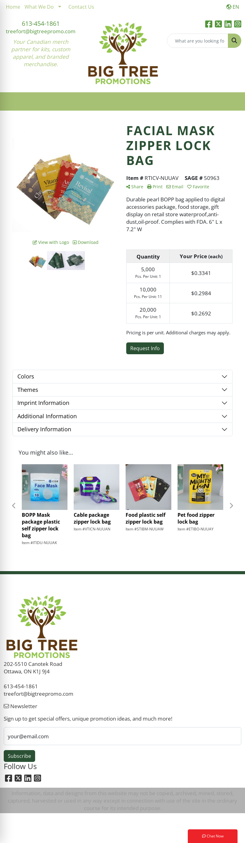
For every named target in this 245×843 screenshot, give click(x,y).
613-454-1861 (41, 23)
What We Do (39, 6)
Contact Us (81, 6)
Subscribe (19, 756)
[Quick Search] (197, 41)
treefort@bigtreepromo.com (41, 31)
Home (13, 6)
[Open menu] (232, 101)
